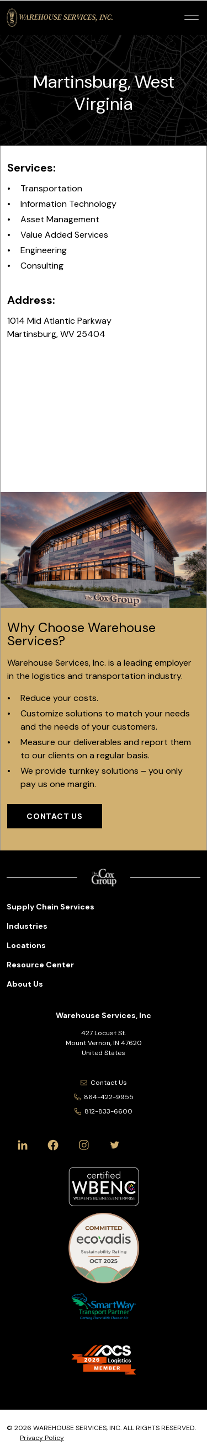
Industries (27, 926)
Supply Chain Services (50, 907)
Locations (26, 945)
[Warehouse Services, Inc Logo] (60, 18)
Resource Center (40, 965)
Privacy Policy (42, 1437)
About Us (25, 984)
